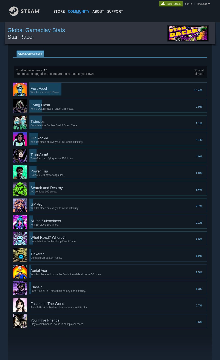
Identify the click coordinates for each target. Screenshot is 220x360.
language (202, 3)
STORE (59, 11)
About (98, 11)
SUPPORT (115, 11)
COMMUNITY (78, 11)
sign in (188, 3)
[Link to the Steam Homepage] (28, 15)
